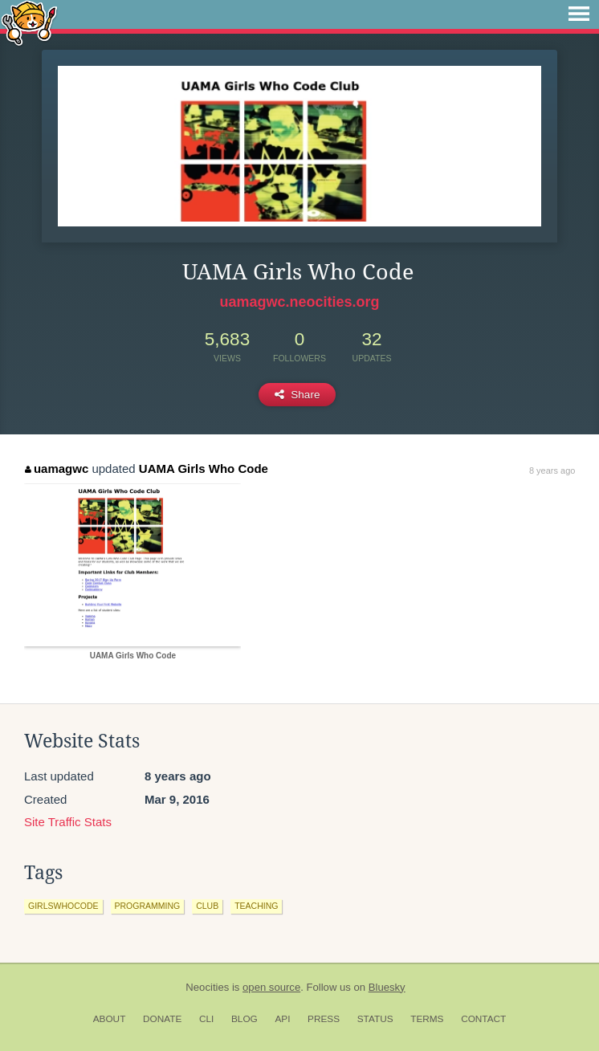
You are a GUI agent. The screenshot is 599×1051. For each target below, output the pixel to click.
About (109, 1019)
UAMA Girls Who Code (203, 468)
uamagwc (56, 468)
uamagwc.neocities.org (299, 302)
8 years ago (552, 470)
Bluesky (387, 987)
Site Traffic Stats (68, 822)
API (282, 1019)
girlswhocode (63, 905)
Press (324, 1019)
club (207, 905)
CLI (206, 1019)
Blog (244, 1019)
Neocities (207, 987)
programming (148, 905)
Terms (426, 1019)
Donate (162, 1019)
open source (271, 987)
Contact (483, 1019)
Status (375, 1019)
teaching (256, 905)
